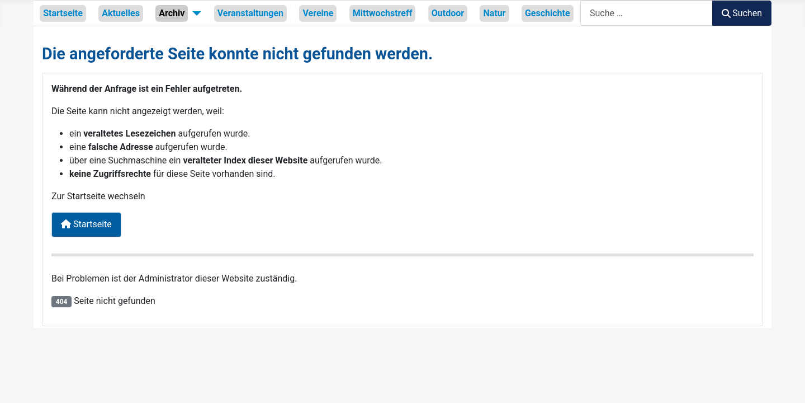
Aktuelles (121, 13)
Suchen (742, 13)
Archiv (171, 13)
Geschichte (547, 13)
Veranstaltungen (250, 13)
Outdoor (448, 13)
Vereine (317, 13)
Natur (494, 13)
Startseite (63, 13)
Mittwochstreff (383, 13)
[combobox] (646, 13)
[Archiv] (194, 13)
